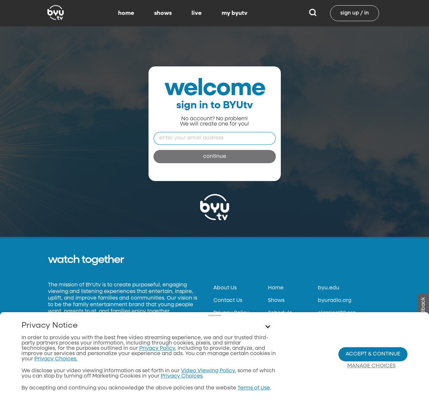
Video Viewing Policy (208, 371)
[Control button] (268, 327)
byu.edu (328, 288)
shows (163, 13)
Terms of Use (253, 388)
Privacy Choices (181, 376)
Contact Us (227, 300)
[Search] (312, 13)
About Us (224, 288)
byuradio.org (334, 300)
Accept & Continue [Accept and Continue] (373, 354)
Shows (276, 300)
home (126, 13)
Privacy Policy (157, 348)
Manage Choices (371, 366)
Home (275, 288)
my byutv (234, 13)
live (197, 13)
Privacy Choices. (55, 359)
